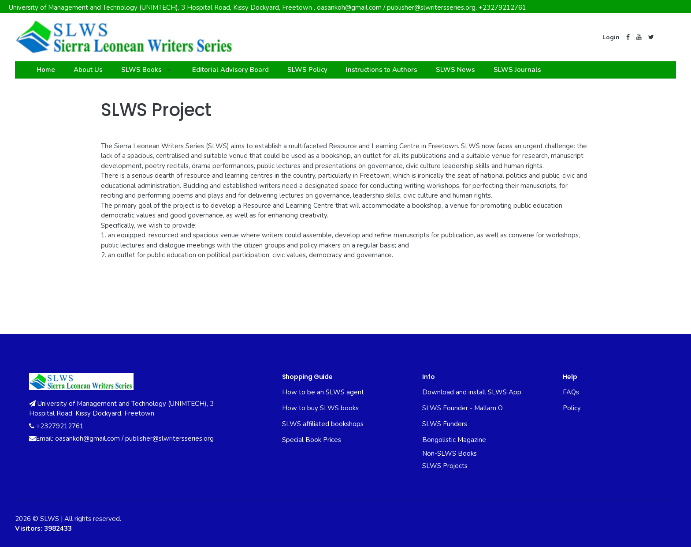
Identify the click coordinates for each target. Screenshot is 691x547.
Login (611, 37)
